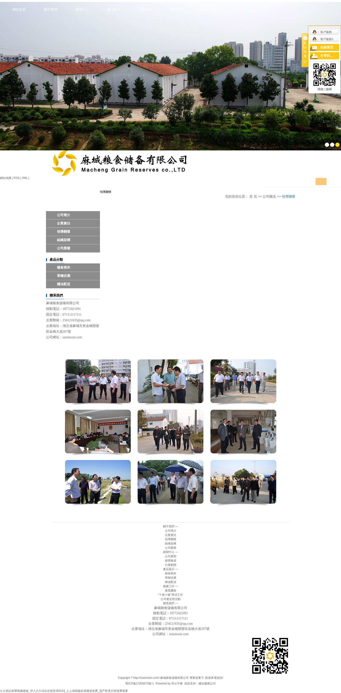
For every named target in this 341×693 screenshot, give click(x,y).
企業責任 (63, 223)
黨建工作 (176, 9)
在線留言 (326, 47)
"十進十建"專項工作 (170, 594)
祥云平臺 (177, 683)
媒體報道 (170, 560)
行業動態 (170, 565)
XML (25, 178)
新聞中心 (82, 9)
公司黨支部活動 (171, 599)
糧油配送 (63, 284)
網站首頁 (19, 9)
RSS (17, 178)
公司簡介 (63, 215)
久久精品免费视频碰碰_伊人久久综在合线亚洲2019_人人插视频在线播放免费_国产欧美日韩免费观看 (64, 691)
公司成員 (145, 9)
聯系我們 (208, 9)
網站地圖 (5, 178)
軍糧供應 (63, 276)
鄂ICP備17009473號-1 (139, 683)
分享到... (326, 55)
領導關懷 (63, 231)
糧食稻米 (63, 267)
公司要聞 (170, 556)
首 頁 (253, 196)
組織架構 (63, 240)
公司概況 (269, 196)
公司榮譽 (63, 248)
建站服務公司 (207, 683)
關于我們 (50, 9)
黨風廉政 (170, 590)
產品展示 (113, 9)
